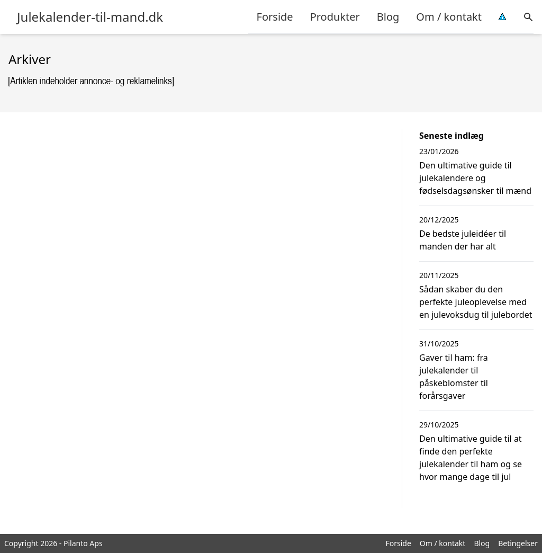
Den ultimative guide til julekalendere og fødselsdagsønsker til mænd (475, 178)
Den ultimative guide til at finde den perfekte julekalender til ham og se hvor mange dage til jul (470, 458)
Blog (388, 17)
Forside (275, 17)
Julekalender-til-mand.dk (90, 16)
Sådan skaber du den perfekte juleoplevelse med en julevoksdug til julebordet (475, 301)
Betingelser (518, 543)
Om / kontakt (449, 17)
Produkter (335, 17)
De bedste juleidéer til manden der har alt (462, 240)
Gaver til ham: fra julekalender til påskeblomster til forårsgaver (453, 377)
